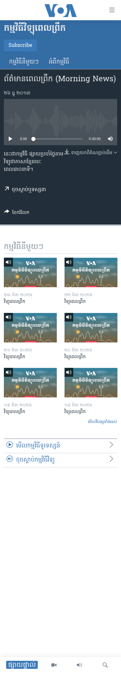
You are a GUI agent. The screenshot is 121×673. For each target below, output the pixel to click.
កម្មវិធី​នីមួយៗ (24, 62)
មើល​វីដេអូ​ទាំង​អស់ (102, 422)
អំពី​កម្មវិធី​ (59, 62)
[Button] (16, 214)
